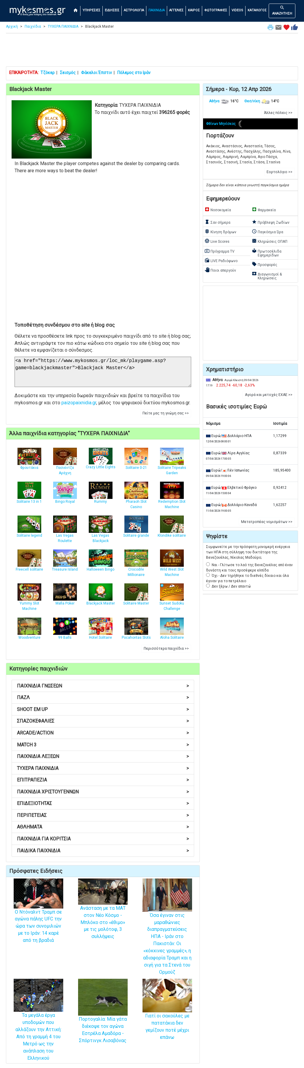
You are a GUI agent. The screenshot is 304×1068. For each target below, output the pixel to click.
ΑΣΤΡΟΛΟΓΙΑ (134, 10)
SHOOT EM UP (103, 709)
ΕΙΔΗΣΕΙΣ (112, 10)
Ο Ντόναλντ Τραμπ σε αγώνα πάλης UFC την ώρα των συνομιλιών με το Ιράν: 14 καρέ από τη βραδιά (38, 916)
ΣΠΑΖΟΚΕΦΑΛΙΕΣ (103, 721)
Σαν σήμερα (217, 222)
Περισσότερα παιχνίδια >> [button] (166, 648)
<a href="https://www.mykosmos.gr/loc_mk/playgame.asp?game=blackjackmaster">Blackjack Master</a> (103, 372)
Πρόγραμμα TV (220, 250)
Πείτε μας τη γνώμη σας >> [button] (165, 413)
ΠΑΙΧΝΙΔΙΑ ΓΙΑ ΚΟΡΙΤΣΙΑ (103, 839)
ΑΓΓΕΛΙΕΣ (176, 10)
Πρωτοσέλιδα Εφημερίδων (266, 252)
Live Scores (217, 241)
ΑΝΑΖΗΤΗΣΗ (282, 10)
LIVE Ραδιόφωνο (221, 260)
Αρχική (12, 26)
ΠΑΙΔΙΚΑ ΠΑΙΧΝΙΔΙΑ (103, 851)
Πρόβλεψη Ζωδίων (270, 222)
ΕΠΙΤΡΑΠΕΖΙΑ (103, 780)
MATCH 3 (103, 745)
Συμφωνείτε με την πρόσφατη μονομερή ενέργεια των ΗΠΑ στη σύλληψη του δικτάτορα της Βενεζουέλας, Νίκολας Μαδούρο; (248, 552)
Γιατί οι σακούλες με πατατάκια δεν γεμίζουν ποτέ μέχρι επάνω (167, 1016)
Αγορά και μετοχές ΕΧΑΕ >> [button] (268, 395)
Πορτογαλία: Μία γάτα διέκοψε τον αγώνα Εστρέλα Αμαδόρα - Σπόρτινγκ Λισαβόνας (103, 1018)
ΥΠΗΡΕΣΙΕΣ (91, 10)
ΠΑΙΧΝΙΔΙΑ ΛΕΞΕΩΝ (103, 756)
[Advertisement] (152, 51)
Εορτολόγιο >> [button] (279, 172)
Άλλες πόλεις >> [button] (278, 113)
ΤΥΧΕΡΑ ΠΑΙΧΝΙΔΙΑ (63, 26)
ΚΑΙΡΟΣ (194, 10)
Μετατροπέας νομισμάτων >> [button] (266, 522)
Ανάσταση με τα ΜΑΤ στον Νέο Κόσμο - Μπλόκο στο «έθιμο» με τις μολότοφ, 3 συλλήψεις (103, 913)
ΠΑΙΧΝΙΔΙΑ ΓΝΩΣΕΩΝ (103, 686)
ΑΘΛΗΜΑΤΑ (103, 827)
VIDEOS (237, 10)
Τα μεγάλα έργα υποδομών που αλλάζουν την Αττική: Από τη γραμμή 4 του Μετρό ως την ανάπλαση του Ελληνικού (38, 1026)
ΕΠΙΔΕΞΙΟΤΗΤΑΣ (103, 803)
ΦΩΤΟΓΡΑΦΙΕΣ (215, 10)
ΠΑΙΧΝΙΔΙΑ (156, 10)
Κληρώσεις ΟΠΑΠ (269, 241)
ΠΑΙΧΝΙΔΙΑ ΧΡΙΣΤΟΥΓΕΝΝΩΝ (103, 792)
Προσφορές (264, 264)
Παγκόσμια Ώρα (267, 231)
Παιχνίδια (33, 26)
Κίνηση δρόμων (220, 231)
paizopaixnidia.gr (78, 402)
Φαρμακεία (264, 209)
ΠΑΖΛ (103, 697)
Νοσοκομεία (218, 209)
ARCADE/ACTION (103, 733)
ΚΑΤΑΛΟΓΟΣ (257, 10)
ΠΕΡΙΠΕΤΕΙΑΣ (103, 815)
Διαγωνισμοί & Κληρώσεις (267, 275)
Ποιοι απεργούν (220, 270)
